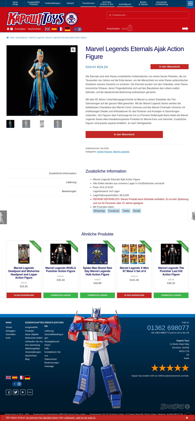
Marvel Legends (36, 37)
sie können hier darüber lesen (42, 417)
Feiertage (49, 366)
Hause (8, 29)
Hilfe (46, 348)
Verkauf (70, 3)
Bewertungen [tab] (69, 191)
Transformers (88, 3)
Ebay (30, 392)
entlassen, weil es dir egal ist (79, 417)
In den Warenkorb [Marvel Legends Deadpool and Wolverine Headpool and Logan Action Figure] (24, 295)
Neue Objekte (32, 334)
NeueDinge (15, 3)
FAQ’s (47, 345)
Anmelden (20, 29)
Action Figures (104, 151)
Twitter (126, 211)
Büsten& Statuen (143, 3)
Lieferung (49, 331)
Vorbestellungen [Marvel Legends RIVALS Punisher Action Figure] (61, 295)
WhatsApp (99, 211)
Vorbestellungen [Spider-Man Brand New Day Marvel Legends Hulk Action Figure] (97, 295)
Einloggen (11, 331)
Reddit (136, 211)
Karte (186, 358)
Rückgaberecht (51, 341)
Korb (8, 338)
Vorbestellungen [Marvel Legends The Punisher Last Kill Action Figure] (171, 295)
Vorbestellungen (52, 3)
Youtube (23, 392)
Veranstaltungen (33, 352)
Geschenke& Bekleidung (161, 3)
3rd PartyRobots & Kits (106, 3)
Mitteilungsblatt (32, 348)
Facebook (113, 211)
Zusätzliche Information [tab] (62, 173)
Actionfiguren (125, 4)
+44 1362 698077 (159, 332)
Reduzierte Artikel (33, 338)
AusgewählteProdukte (33, 3)
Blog (27, 359)
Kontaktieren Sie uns (11, 29)
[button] (73, 49)
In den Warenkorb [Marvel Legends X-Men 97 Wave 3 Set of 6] (134, 295)
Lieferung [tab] (71, 182)
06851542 (63, 414)
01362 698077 (168, 327)
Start (12, 37)
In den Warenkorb (169, 66)
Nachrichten (34, 29)
